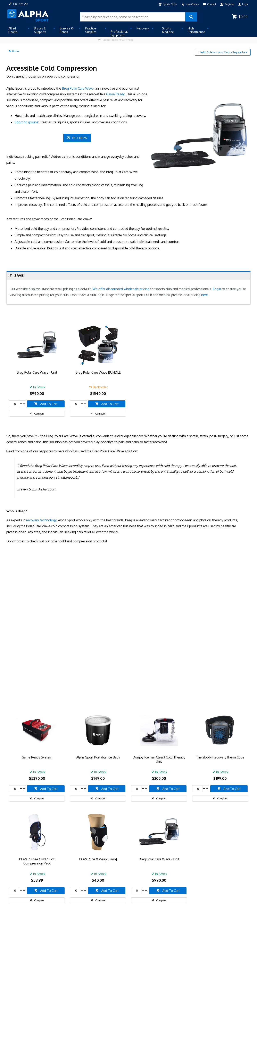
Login (217, 289)
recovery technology (41, 520)
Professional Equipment (119, 33)
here (204, 295)
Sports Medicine (168, 30)
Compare (39, 413)
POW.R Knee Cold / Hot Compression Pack (37, 861)
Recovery (142, 28)
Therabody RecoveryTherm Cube (220, 757)
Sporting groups (26, 122)
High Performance (196, 30)
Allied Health (12, 30)
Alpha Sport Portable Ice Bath (98, 757)
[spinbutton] (14, 404)
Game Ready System (37, 757)
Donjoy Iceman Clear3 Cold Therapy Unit (159, 759)
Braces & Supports (40, 30)
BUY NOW (80, 138)
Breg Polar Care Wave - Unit (37, 372)
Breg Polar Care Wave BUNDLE (98, 372)
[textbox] (132, 16)
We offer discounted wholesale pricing (120, 289)
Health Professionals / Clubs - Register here (223, 52)
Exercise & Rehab (66, 30)
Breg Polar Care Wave (78, 88)
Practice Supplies (91, 30)
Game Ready (115, 94)
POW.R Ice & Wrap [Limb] (98, 859)
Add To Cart (48, 404)
